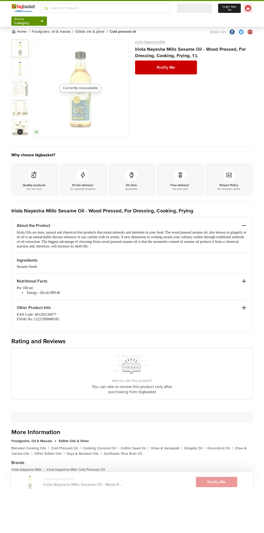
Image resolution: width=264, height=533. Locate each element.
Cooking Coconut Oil (101, 448)
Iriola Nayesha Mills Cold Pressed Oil (76, 469)
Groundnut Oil (220, 448)
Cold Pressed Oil (66, 448)
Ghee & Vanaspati (166, 448)
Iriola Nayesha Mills (150, 42)
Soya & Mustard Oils (84, 453)
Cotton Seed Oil (135, 448)
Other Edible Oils (49, 453)
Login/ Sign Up (229, 8)
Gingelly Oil (194, 448)
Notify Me (166, 67)
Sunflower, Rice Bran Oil (123, 453)
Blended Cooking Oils (30, 448)
